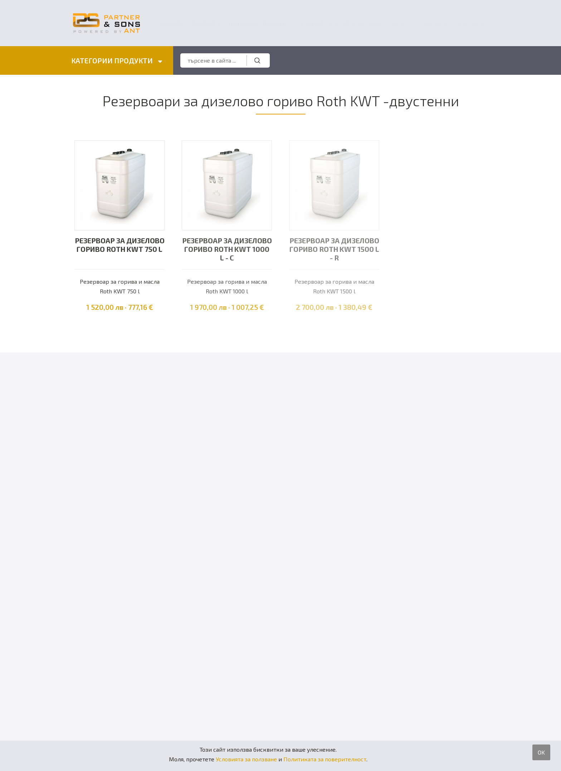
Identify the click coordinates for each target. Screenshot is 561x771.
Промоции (430, 23)
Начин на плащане (257, 23)
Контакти (470, 23)
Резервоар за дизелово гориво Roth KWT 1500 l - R (334, 249)
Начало (172, 23)
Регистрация (470, 60)
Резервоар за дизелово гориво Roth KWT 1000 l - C (227, 249)
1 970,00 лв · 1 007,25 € (227, 307)
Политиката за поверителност (324, 759)
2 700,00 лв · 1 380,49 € (334, 307)
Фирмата (206, 23)
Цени (397, 23)
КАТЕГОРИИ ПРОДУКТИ (116, 61)
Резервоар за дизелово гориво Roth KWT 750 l (120, 245)
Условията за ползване (246, 759)
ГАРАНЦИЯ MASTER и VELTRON (338, 23)
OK (541, 752)
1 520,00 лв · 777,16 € (119, 307)
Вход (422, 60)
